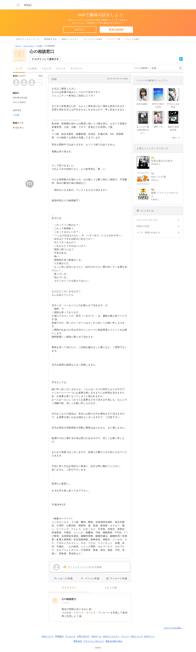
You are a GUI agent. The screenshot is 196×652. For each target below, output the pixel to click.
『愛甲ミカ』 (158, 127)
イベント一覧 (114, 39)
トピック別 (111, 587)
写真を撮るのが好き (162, 160)
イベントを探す (132, 39)
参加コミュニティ (70, 39)
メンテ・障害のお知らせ (148, 232)
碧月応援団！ (143, 104)
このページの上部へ (173, 628)
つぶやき (32, 68)
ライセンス (70, 636)
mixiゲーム (96, 636)
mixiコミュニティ (111, 636)
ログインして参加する (46, 59)
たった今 (65, 603)
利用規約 (59, 636)
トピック (46, 68)
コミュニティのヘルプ (147, 220)
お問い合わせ (83, 636)
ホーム (18, 46)
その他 (39, 46)
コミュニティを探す (93, 39)
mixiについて (48, 636)
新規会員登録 (116, 29)
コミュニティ (28, 46)
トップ (18, 68)
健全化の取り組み (114, 641)
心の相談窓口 (69, 599)
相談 (17, 128)
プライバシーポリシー (93, 641)
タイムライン (69, 587)
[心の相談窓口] (55, 600)
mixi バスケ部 (158, 176)
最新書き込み (50, 39)
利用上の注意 (143, 226)
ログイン (79, 29)
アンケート (76, 68)
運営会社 (78, 641)
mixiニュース (136, 636)
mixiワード (149, 636)
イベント (61, 68)
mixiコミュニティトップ (27, 39)
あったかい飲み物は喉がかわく (143, 130)
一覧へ (174, 138)
